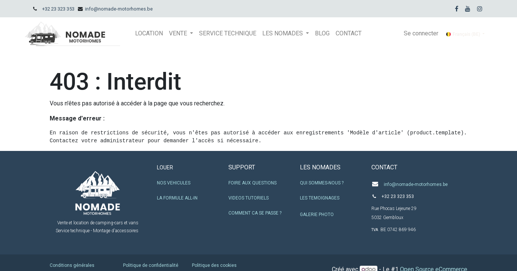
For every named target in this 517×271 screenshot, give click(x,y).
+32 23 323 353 (58, 9)
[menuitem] (149, 33)
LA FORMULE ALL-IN (177, 198)
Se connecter (421, 33)
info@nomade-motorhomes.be (119, 9)
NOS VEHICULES (173, 183)
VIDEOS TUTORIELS (248, 198)
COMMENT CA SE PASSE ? (254, 213)
